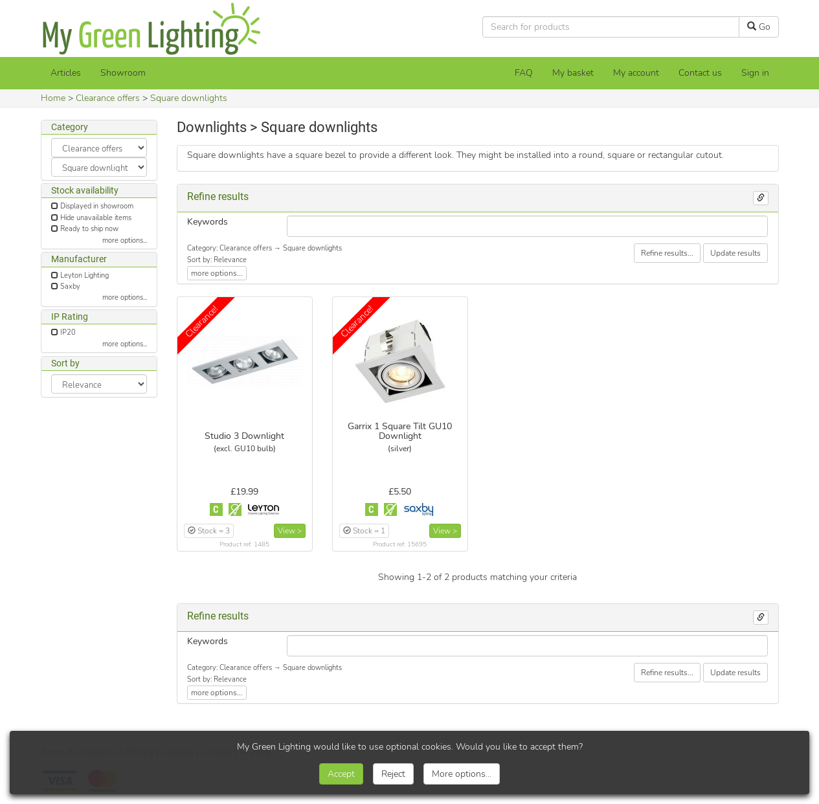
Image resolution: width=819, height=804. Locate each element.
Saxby (70, 286)
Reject (393, 774)
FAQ (524, 73)
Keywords (207, 222)
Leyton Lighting (84, 275)
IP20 (68, 332)
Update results (735, 253)
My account (636, 73)
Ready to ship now (89, 229)
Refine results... (667, 253)
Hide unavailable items (95, 218)
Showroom (123, 73)
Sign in (755, 73)
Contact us (700, 73)
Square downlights (188, 98)
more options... (124, 240)
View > (290, 531)
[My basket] (573, 73)
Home (53, 98)
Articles (65, 73)
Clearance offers (108, 98)
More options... (461, 774)
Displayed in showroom (96, 206)
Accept (341, 774)
